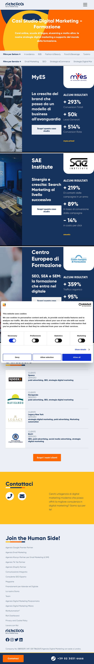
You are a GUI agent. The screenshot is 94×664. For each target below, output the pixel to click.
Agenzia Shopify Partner (16, 567)
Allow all (77, 357)
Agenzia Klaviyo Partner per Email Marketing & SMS (27, 557)
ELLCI (30, 434)
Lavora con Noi (12, 625)
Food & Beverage (72, 54)
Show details (80, 349)
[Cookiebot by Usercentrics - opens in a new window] (80, 305)
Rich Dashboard (12, 616)
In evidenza (29, 54)
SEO (44, 61)
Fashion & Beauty (53, 54)
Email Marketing (32, 61)
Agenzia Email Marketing (16, 552)
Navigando (33, 395)
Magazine (10, 582)
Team (8, 596)
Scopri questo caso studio (46, 129)
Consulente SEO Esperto (16, 577)
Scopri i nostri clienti (47, 457)
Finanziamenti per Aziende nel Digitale (22, 586)
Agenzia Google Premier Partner (19, 547)
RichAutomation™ (13, 611)
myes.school (68, 141)
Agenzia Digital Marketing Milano (20, 606)
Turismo (86, 54)
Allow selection (47, 357)
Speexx (31, 375)
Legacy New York (36, 414)
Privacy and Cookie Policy (16, 620)
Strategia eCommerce (60, 61)
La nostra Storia (12, 591)
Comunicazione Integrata (16, 572)
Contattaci (13, 658)
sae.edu (66, 234)
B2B (39, 54)
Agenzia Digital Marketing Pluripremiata (23, 601)
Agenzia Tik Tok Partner (15, 562)
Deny (17, 357)
